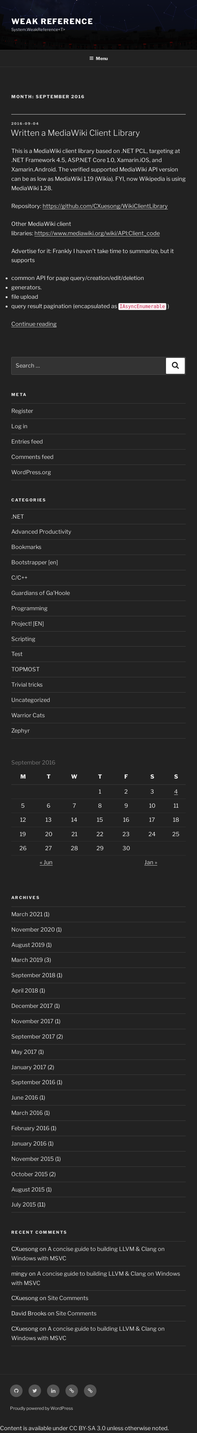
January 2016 (29, 1143)
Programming (29, 608)
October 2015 (29, 1174)
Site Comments (68, 1298)
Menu (98, 58)
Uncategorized (30, 700)
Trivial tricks (27, 684)
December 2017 (32, 1006)
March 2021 (27, 914)
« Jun (46, 862)
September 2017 (33, 1036)
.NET (17, 516)
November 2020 (33, 929)
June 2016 (24, 1097)
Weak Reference (52, 21)
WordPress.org (31, 472)
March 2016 (27, 1113)
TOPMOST (25, 669)
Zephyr (20, 730)
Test (17, 654)
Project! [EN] (27, 623)
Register (22, 411)
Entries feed (27, 441)
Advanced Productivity (41, 531)
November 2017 (32, 1021)
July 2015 (23, 1204)
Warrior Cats (28, 715)
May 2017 (24, 1052)
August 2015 (28, 1189)
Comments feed (32, 457)
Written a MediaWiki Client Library (75, 133)
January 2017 (28, 1067)
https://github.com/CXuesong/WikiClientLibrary (105, 206)
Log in (19, 426)
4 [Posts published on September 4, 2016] (176, 791)
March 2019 (27, 960)
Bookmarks (26, 547)
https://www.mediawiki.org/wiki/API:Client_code (97, 233)
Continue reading (34, 324)
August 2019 (28, 945)
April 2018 (24, 990)
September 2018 (33, 975)
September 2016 (33, 1082)
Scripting (23, 639)
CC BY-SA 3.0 (87, 1428)
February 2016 (30, 1128)
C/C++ (19, 577)
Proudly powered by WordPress (41, 1408)
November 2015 (32, 1159)
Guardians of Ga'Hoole (40, 593)
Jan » (150, 862)
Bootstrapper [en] (34, 562)
